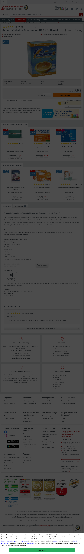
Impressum (24, 541)
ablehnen (56, 541)
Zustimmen (30, 543)
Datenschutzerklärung (8, 541)
